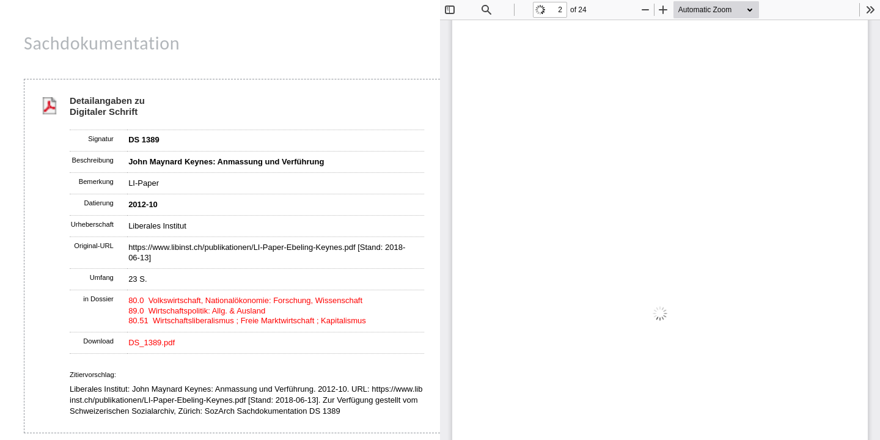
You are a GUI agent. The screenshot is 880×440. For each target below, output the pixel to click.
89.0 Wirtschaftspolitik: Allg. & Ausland (196, 310)
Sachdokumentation (102, 43)
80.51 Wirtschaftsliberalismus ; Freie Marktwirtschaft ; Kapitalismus (247, 320)
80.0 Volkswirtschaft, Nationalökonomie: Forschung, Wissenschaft (245, 300)
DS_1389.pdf (151, 342)
